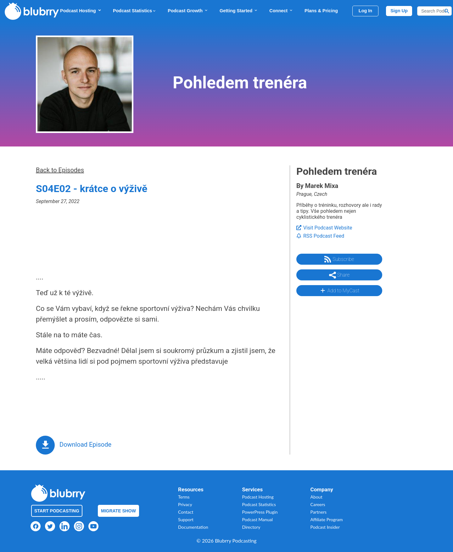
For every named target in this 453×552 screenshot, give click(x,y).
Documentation (193, 527)
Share (339, 275)
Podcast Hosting (81, 10)
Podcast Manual (257, 519)
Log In (365, 10)
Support (185, 519)
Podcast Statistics (134, 10)
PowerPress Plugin (259, 512)
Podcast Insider (325, 527)
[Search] (434, 11)
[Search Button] (447, 11)
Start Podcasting (56, 510)
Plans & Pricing (321, 10)
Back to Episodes (60, 170)
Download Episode (85, 444)
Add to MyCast (339, 290)
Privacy (185, 504)
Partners (318, 512)
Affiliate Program (326, 519)
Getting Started (239, 10)
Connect (281, 10)
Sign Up (399, 10)
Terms (184, 497)
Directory (251, 527)
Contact (185, 512)
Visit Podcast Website (324, 228)
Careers (317, 504)
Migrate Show (118, 510)
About (316, 497)
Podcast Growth (188, 10)
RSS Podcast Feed (320, 236)
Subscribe (339, 259)
